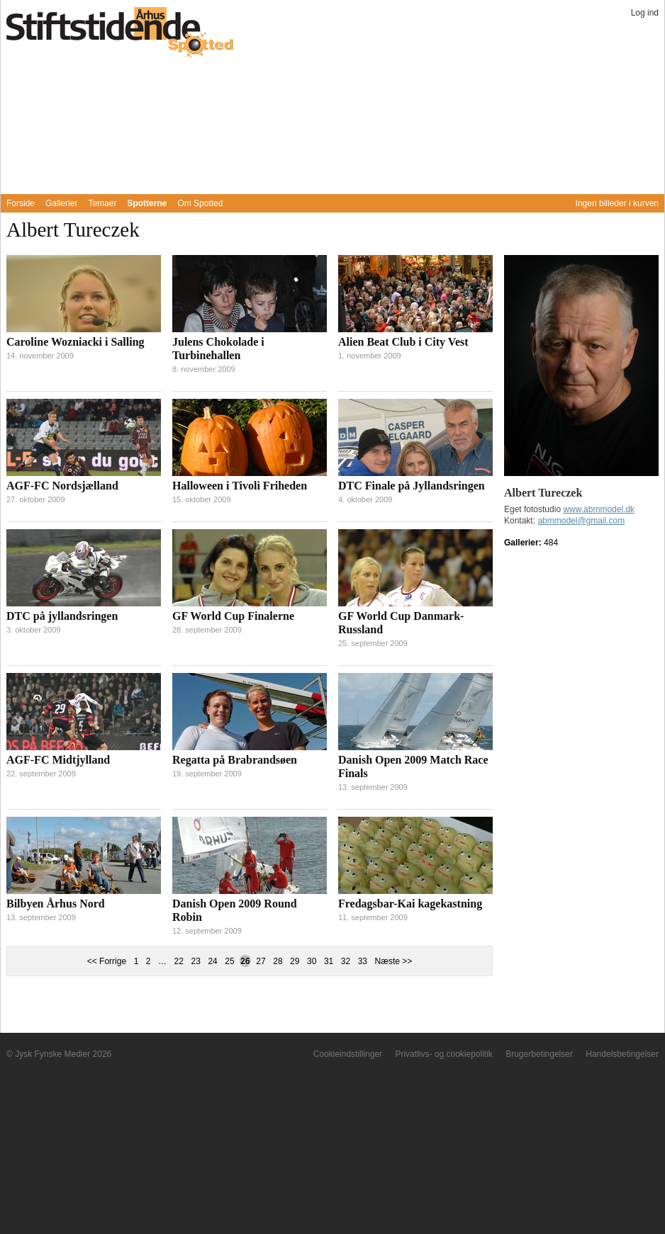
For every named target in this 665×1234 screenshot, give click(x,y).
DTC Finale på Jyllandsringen (411, 486)
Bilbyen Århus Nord (55, 904)
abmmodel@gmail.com (581, 521)
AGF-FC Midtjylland (58, 760)
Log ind (645, 13)
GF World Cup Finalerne (233, 616)
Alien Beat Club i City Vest (403, 342)
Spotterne (147, 203)
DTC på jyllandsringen (62, 616)
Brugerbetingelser (539, 1054)
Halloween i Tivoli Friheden (239, 486)
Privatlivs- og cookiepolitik (443, 1054)
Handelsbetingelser (622, 1054)
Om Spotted (200, 203)
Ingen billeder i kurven (617, 203)
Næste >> (394, 961)
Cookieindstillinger (347, 1054)
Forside (20, 203)
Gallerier (61, 203)
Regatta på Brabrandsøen (234, 760)
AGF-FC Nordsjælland (62, 486)
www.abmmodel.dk (599, 509)
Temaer (102, 203)
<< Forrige (106, 961)
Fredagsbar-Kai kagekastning (410, 904)
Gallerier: (524, 543)
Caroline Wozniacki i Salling (75, 342)
